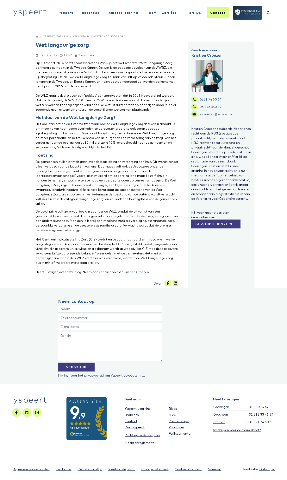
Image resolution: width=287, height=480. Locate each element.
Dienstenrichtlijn (90, 469)
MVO (172, 415)
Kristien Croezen (136, 272)
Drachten (220, 414)
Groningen (221, 407)
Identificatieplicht (121, 469)
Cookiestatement (188, 469)
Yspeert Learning (138, 409)
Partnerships (179, 421)
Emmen (219, 422)
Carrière (171, 13)
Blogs (173, 409)
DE (198, 13)
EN (191, 13)
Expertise (92, 13)
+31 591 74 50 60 (260, 422)
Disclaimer (64, 469)
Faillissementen (180, 433)
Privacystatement (155, 469)
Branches (132, 415)
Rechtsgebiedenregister (142, 435)
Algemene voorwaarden (32, 469)
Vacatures (176, 427)
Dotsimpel (267, 469)
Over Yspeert (135, 427)
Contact (218, 13)
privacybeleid (94, 375)
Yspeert (68, 13)
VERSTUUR (76, 367)
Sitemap (214, 469)
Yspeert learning (125, 13)
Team (152, 13)
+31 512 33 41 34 (260, 414)
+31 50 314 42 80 (260, 407)
